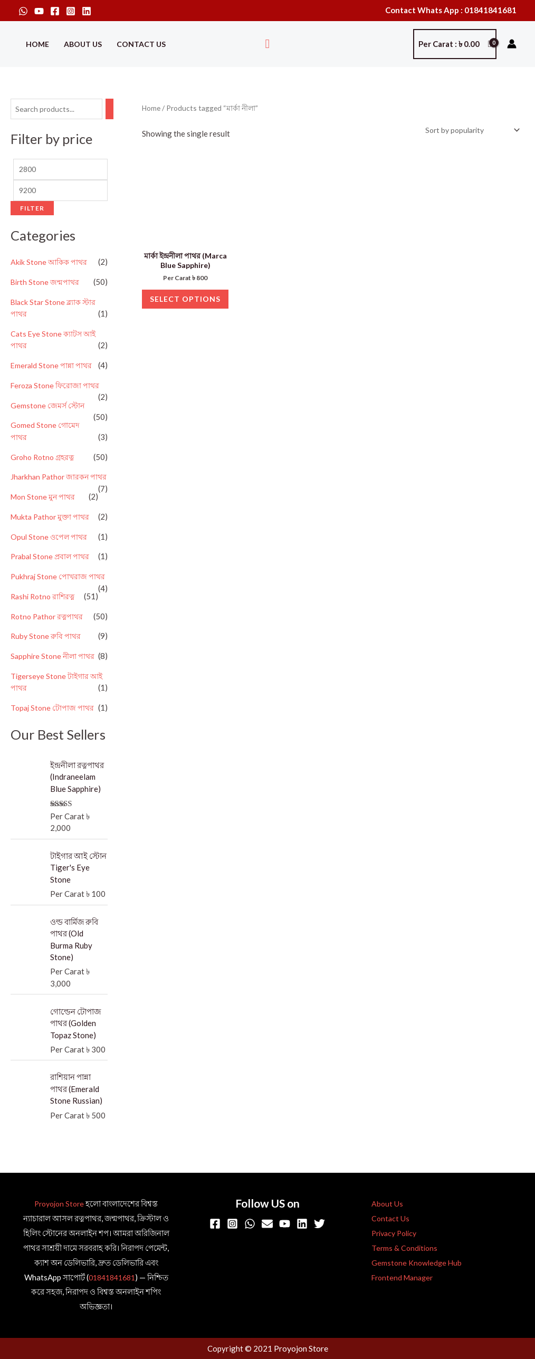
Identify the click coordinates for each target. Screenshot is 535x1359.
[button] (267, 44)
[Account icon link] (512, 44)
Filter (32, 211)
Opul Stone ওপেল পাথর (50, 552)
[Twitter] (319, 1224)
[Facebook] (55, 11)
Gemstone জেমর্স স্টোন (49, 409)
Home (37, 44)
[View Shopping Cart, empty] (454, 44)
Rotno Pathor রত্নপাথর (49, 643)
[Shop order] (467, 130)
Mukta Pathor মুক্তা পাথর (52, 532)
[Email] (267, 1224)
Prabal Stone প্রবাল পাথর (52, 572)
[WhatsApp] (23, 11)
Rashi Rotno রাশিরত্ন (45, 623)
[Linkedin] (86, 11)
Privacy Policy (389, 1234)
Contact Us (141, 44)
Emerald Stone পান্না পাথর (53, 369)
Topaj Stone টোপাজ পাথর (53, 735)
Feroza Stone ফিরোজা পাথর (57, 389)
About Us (83, 44)
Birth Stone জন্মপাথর (46, 285)
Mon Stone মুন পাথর (44, 512)
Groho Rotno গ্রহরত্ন (45, 460)
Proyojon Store (59, 1204)
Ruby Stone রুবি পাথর (47, 663)
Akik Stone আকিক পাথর (51, 265)
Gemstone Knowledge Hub (410, 1263)
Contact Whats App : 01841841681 (451, 10)
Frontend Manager (397, 1278)
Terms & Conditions (398, 1248)
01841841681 (111, 1278)
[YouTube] (39, 11)
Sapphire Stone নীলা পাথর (54, 683)
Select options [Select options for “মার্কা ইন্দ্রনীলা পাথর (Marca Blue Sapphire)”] (185, 311)
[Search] (117, 109)
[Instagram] (70, 11)
